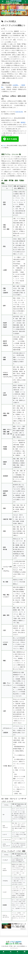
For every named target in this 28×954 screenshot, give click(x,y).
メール (4, 145)
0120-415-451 (19, 111)
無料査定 (23, 122)
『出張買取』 (15, 85)
